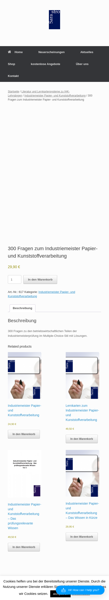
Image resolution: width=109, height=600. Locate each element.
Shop (11, 64)
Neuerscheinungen (51, 52)
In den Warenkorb (40, 279)
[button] (80, 590)
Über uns (82, 64)
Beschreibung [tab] (22, 308)
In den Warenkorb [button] (24, 434)
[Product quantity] (14, 279)
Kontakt (13, 76)
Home (15, 52)
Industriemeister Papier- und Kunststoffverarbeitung (55, 95)
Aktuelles (86, 52)
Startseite (13, 91)
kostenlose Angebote (45, 64)
